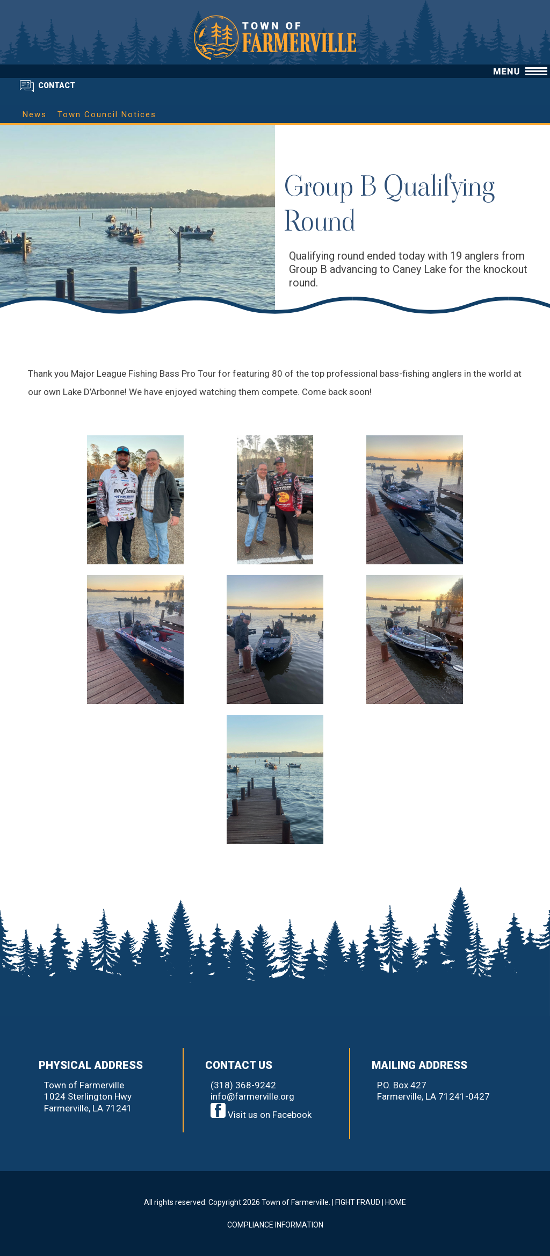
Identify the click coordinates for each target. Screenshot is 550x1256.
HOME (395, 1202)
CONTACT (56, 85)
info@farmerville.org (252, 1096)
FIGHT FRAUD (357, 1202)
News (35, 114)
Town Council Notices (106, 114)
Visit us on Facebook (261, 1114)
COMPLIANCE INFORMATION (275, 1225)
